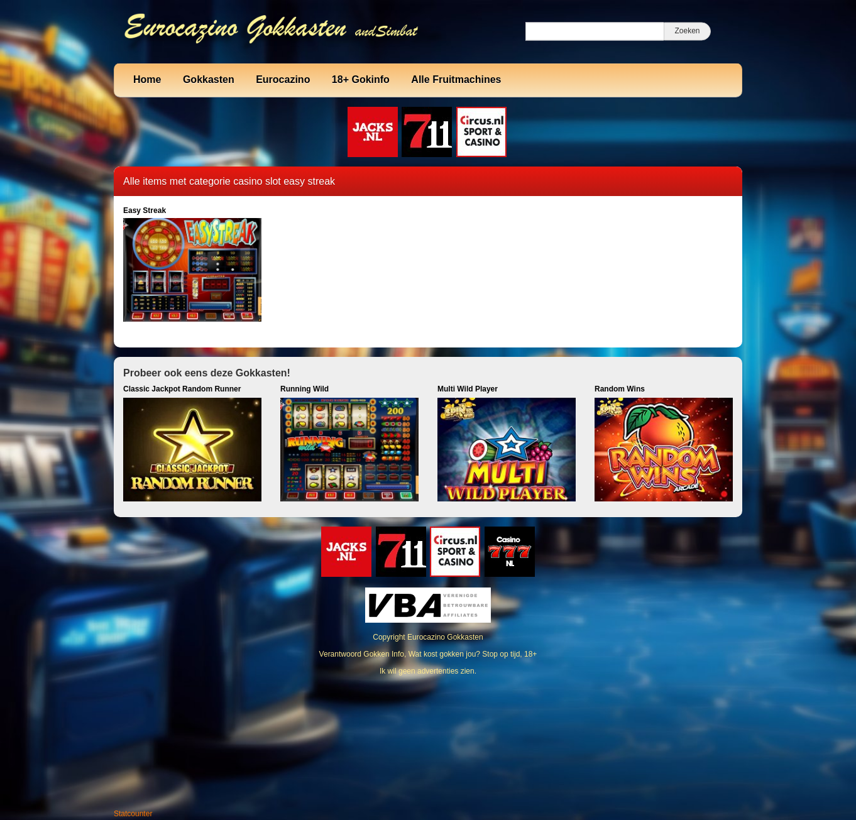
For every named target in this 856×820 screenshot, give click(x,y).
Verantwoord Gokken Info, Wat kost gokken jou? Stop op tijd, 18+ (428, 654)
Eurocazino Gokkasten (445, 637)
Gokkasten (208, 79)
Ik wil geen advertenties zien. (428, 671)
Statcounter (133, 813)
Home (147, 79)
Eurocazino (283, 79)
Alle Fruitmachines (456, 79)
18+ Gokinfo (361, 79)
